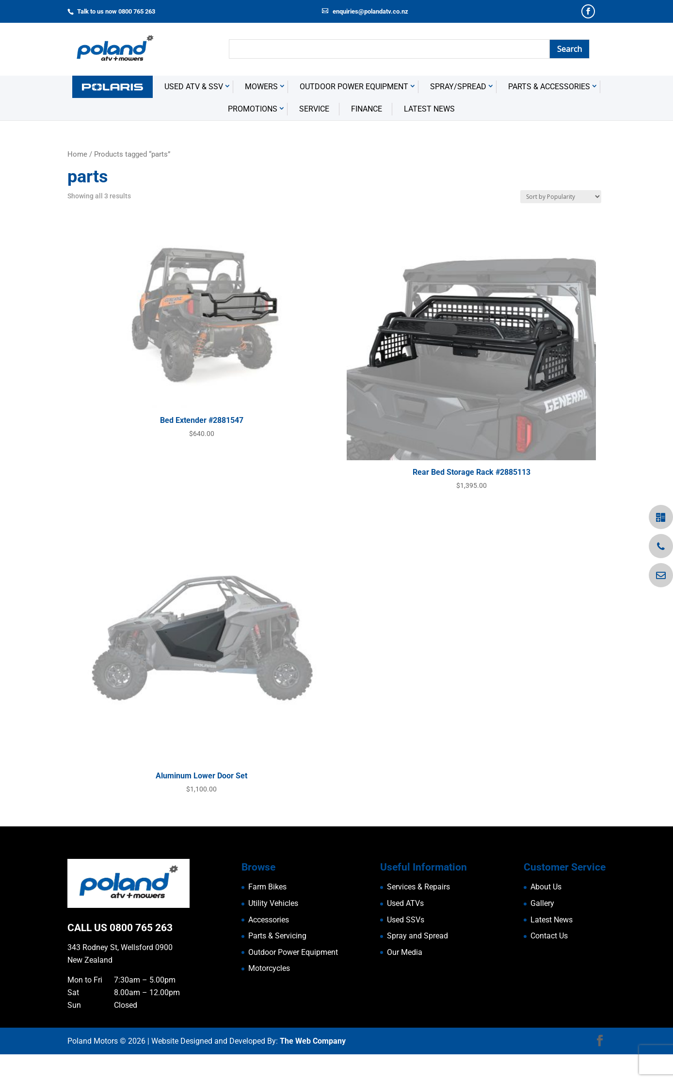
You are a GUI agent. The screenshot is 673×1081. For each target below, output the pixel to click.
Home (77, 181)
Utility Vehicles (273, 930)
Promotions (252, 135)
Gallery (542, 930)
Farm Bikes (267, 913)
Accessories (268, 946)
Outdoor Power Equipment (354, 113)
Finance (366, 135)
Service (314, 135)
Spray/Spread (458, 113)
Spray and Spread (417, 962)
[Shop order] (560, 223)
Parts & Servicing (277, 962)
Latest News (429, 135)
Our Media (404, 979)
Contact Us (549, 962)
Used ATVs (405, 930)
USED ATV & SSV (193, 113)
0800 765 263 (141, 954)
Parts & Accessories (549, 113)
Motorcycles (269, 995)
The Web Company (313, 1067)
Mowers (261, 113)
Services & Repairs (418, 913)
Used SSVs (405, 946)
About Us (545, 913)
